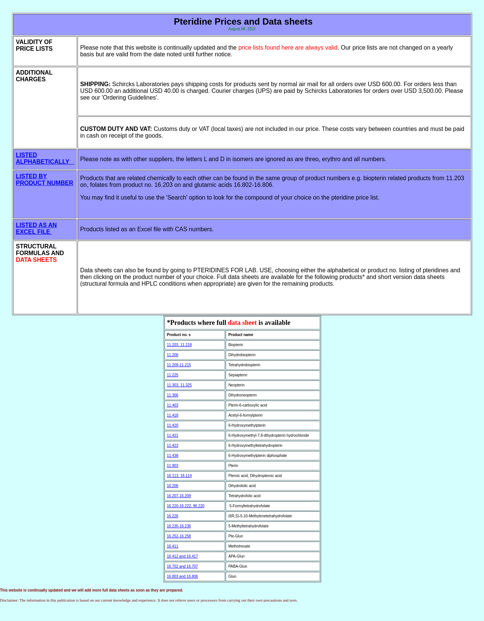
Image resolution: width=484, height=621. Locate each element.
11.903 (173, 466)
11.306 (173, 395)
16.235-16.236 (179, 526)
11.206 (173, 355)
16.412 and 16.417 (182, 556)
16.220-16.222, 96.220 (186, 506)
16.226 (173, 516)
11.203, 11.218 (179, 345)
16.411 (173, 546)
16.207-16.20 (178, 496)
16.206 (173, 486)
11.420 (173, 425)
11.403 (173, 405)
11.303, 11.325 (179, 385)
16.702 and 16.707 (182, 566)
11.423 (173, 445)
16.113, (173, 476)
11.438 (173, 456)
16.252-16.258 (179, 536)
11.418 (173, 415)
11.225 (173, 375)
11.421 (173, 435)
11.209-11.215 (179, 365)
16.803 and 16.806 (182, 576)
